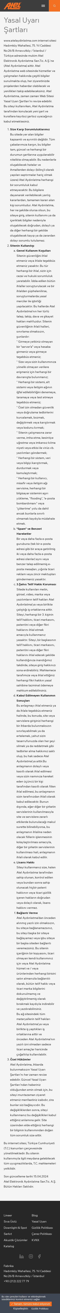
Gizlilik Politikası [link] (40, 1308)
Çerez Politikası (42, 1234)
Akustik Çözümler (16, 1240)
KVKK (35, 1240)
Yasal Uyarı (39, 1221)
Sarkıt (8, 1234)
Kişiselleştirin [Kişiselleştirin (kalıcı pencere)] (20, 1308)
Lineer (8, 1215)
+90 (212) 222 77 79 (16, 1281)
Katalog (9, 1246)
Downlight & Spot (15, 1228)
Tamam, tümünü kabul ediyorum (30, 1304)
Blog (35, 1215)
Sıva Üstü (10, 1221)
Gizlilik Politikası (42, 1228)
